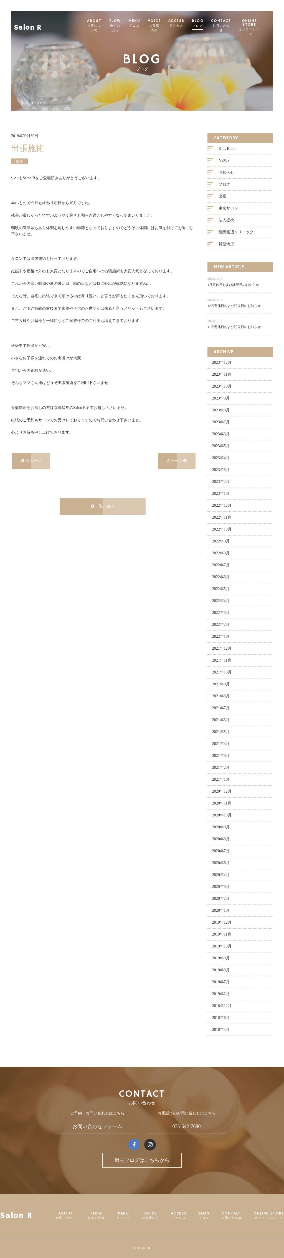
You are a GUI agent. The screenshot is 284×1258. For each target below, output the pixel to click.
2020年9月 (221, 827)
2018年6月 (221, 1018)
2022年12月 (222, 505)
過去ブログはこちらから (142, 1160)
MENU (138, 25)
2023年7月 (221, 422)
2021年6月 (221, 720)
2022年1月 (221, 636)
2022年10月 (222, 529)
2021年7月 (221, 708)
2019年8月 (221, 970)
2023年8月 (221, 410)
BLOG (203, 23)
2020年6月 (221, 863)
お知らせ (226, 173)
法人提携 (226, 220)
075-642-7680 (187, 1126)
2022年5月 (221, 589)
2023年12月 (222, 362)
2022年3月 (221, 613)
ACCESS (182, 23)
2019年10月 (222, 946)
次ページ (177, 461)
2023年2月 (221, 482)
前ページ (31, 461)
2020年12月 (222, 791)
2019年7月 (221, 982)
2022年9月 (221, 541)
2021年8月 (221, 696)
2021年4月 (221, 744)
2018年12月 (222, 1006)
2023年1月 (221, 493)
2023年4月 (221, 458)
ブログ (41, 103)
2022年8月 (221, 553)
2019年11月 (221, 934)
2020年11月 (221, 803)
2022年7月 (221, 565)
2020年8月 (221, 839)
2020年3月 (221, 887)
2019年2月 (221, 994)
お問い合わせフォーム (97, 1126)
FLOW (119, 25)
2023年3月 (221, 470)
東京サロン (228, 208)
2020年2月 (221, 898)
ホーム (24, 103)
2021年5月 (221, 732)
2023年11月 (221, 374)
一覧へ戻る (103, 506)
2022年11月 (221, 517)
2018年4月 (221, 1030)
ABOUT (95, 25)
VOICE (159, 25)
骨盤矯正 (226, 244)
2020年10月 (222, 815)
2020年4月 (221, 875)
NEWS (224, 161)
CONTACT (227, 25)
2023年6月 (221, 434)
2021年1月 (221, 779)
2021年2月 (221, 767)
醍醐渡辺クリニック (236, 232)
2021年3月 (221, 756)
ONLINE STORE (257, 27)
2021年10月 (222, 672)
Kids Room (227, 149)
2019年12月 (222, 922)
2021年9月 (221, 684)
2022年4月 (221, 601)
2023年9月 (221, 398)
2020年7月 (221, 851)
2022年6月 (221, 577)
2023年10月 (222, 386)
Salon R (28, 23)
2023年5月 (221, 446)
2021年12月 (222, 648)
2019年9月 (221, 958)
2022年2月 (221, 624)
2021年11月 (221, 660)
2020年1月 (221, 910)
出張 (222, 196)
